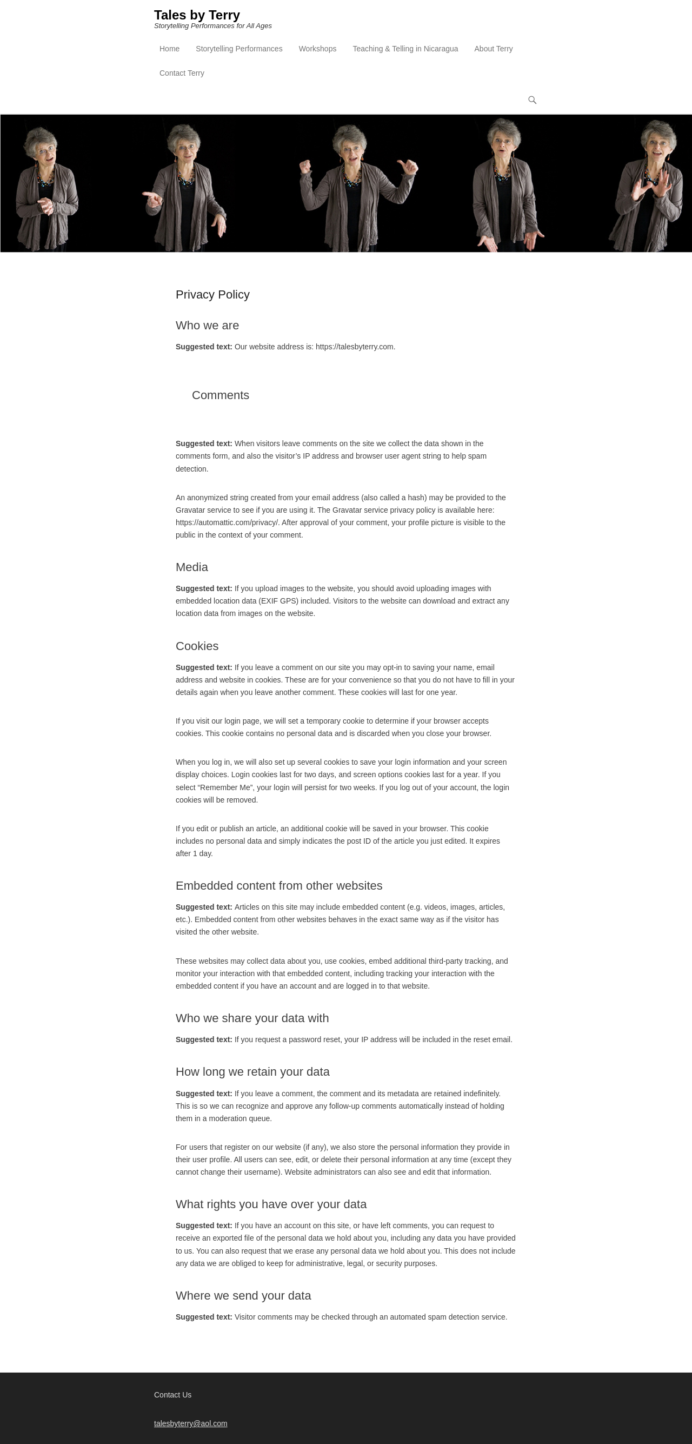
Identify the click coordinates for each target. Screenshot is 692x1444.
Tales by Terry (197, 15)
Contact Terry (181, 73)
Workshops (318, 49)
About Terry (494, 49)
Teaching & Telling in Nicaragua (405, 49)
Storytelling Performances (239, 49)
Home (169, 49)
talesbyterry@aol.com (191, 1423)
